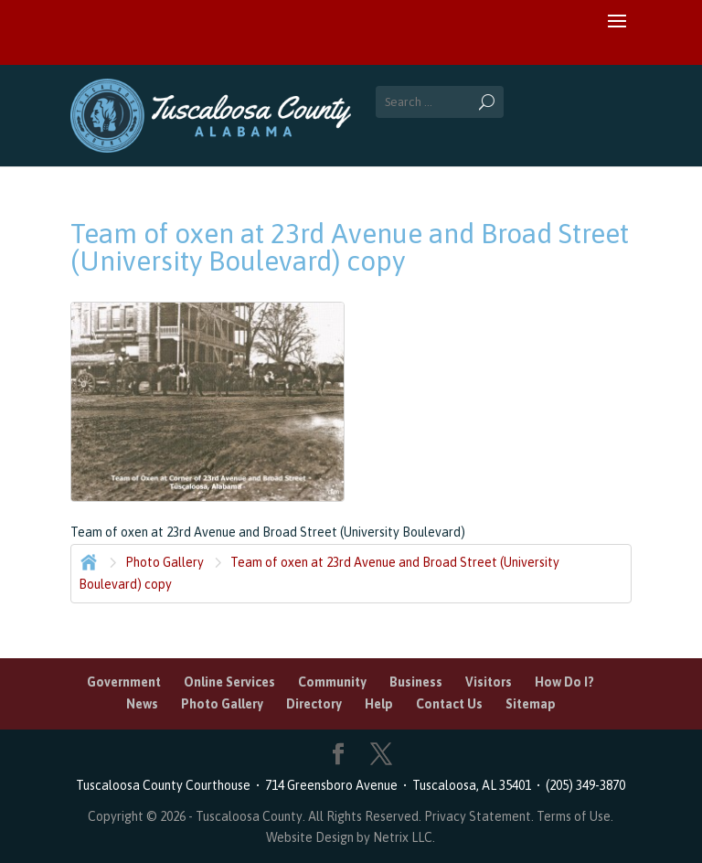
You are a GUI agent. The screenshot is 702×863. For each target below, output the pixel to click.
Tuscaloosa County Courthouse (166, 785)
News (142, 704)
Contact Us (449, 704)
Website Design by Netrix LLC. (350, 837)
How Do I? (564, 682)
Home (87, 560)
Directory (314, 704)
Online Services (229, 682)
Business (415, 682)
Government (124, 682)
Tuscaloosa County (249, 816)
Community (332, 682)
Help (379, 704)
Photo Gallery (164, 562)
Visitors (488, 682)
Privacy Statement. (479, 816)
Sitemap (530, 704)
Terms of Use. (575, 816)
